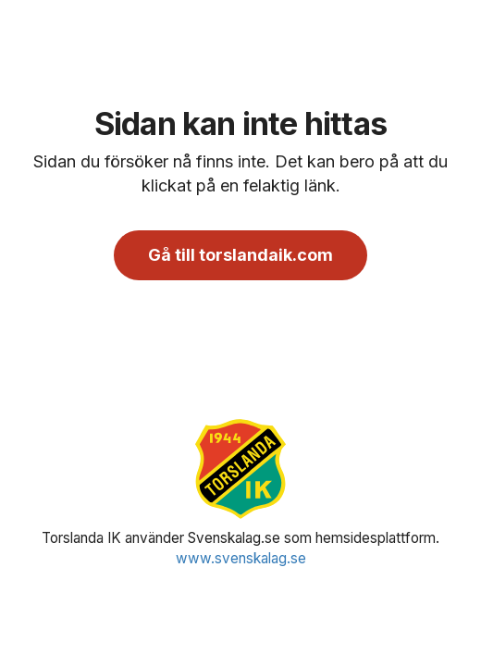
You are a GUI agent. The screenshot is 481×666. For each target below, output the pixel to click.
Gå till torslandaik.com (240, 255)
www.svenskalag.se (241, 558)
